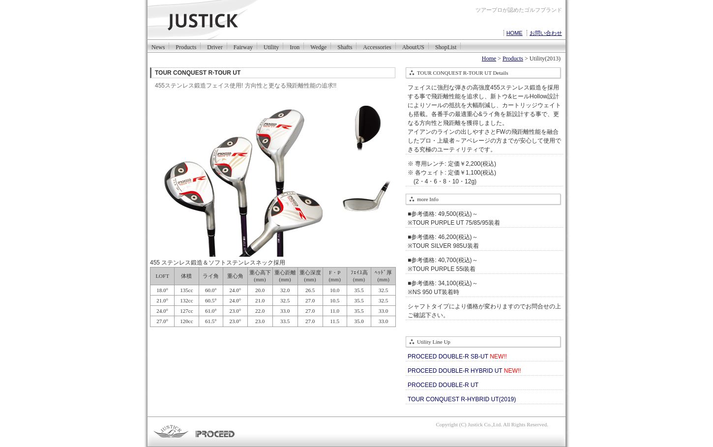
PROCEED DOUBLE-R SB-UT (457, 356)
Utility (271, 46)
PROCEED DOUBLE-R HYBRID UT (464, 370)
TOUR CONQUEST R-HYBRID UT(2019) (462, 399)
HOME (514, 33)
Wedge (318, 46)
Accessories (377, 46)
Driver (214, 46)
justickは (218, 20)
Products (186, 46)
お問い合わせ (546, 33)
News (158, 46)
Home (489, 58)
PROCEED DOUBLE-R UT (443, 385)
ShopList (445, 46)
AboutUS (413, 46)
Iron (294, 46)
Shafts (344, 46)
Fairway (243, 46)
